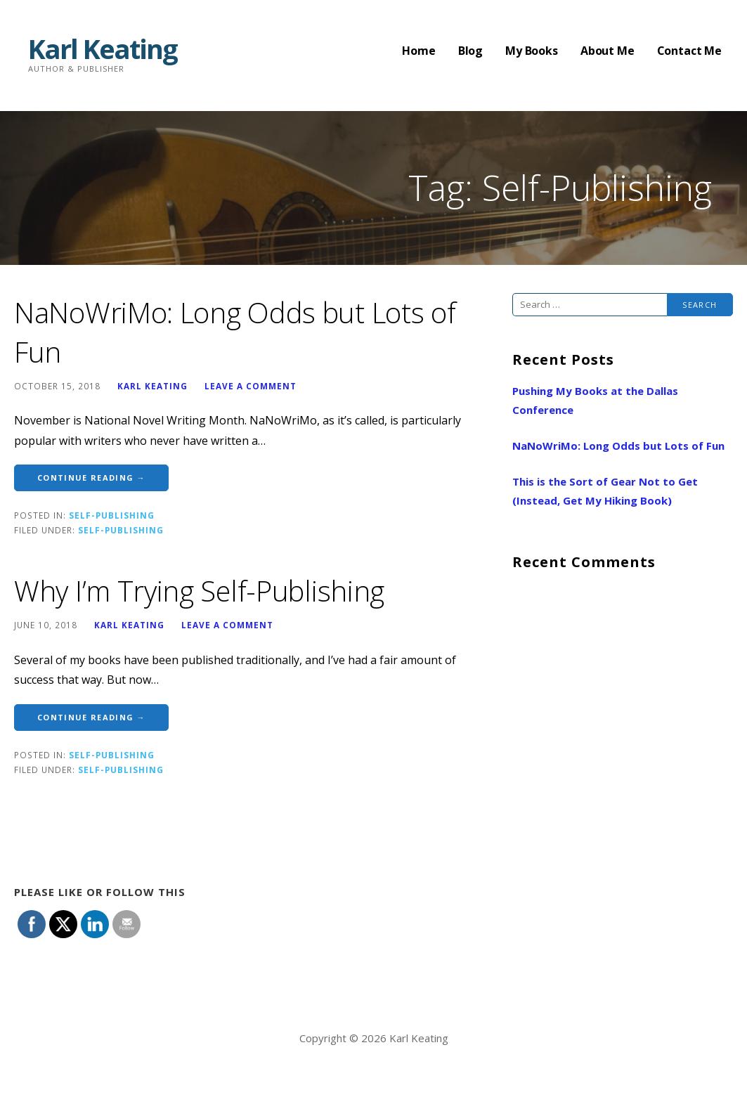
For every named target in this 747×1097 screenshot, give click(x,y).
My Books (531, 50)
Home (418, 50)
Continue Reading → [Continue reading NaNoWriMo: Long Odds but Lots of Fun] (91, 477)
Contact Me (689, 50)
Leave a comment (250, 385)
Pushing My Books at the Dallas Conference (595, 400)
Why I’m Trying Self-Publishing (199, 590)
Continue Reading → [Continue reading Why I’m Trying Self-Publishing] (91, 717)
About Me (607, 50)
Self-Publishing (112, 515)
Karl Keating (102, 48)
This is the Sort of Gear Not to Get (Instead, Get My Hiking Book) (605, 490)
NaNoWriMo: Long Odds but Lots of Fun (618, 446)
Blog (470, 50)
